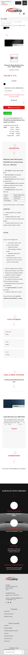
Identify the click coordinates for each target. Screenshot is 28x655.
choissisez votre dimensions (14, 88)
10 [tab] (12, 440)
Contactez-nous (8, 638)
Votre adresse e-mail (9, 649)
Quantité (14, 100)
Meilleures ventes (8, 616)
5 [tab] (14, 438)
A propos (6, 633)
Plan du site (7, 641)
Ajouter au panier (14, 107)
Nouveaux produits (8, 614)
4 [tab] (12, 438)
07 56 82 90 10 (4, 4)
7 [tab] (18, 438)
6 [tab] (16, 438)
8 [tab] (21, 438)
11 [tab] (14, 440)
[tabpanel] (14, 411)
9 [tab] (23, 438)
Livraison (6, 625)
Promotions (7, 611)
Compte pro (18, 3)
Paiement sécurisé (8, 636)
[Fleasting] (14, 10)
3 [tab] (9, 438)
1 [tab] (5, 438)
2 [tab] (7, 438)
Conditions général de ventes (11, 630)
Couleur (14, 81)
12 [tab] (16, 440)
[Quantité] (14, 103)
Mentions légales (8, 628)
